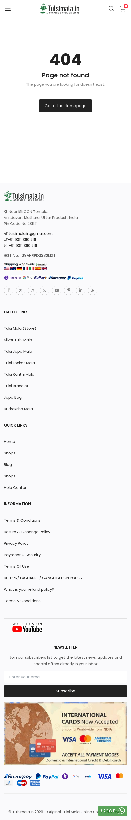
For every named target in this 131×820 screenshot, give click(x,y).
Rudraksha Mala (18, 409)
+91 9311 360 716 (22, 239)
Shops (9, 453)
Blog (8, 464)
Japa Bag (13, 397)
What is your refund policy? (29, 589)
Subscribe (65, 691)
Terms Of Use (16, 566)
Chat (108, 810)
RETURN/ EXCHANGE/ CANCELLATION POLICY (43, 577)
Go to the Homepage (65, 106)
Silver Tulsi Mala (18, 339)
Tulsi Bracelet (16, 385)
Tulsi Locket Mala (19, 362)
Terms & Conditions (22, 520)
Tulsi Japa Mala (18, 351)
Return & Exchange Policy (27, 531)
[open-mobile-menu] (8, 9)
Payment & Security (22, 554)
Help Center (15, 487)
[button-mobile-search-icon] (111, 9)
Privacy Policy (16, 543)
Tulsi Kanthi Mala (19, 374)
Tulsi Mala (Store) (20, 328)
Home (9, 441)
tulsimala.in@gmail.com (31, 233)
